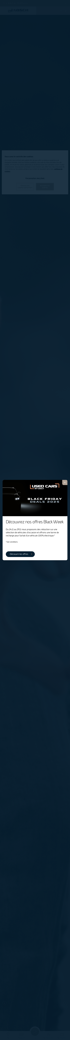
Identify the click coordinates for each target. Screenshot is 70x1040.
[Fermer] (64, 482)
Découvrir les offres (19, 554)
